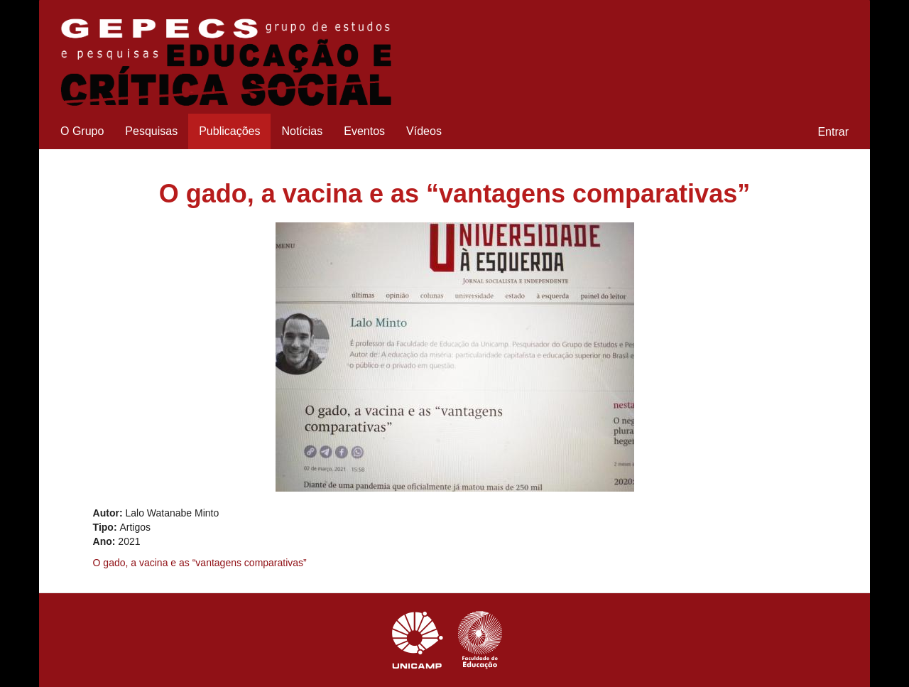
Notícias (301, 131)
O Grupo (82, 131)
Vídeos (424, 131)
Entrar (833, 132)
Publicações (229, 131)
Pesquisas (151, 131)
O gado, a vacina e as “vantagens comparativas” (200, 562)
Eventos (364, 131)
